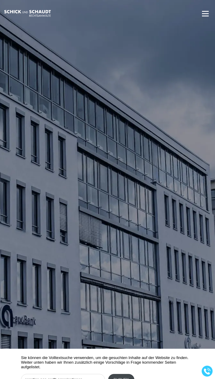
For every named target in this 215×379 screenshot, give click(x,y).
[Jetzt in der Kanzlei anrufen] (207, 371)
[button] (205, 13)
